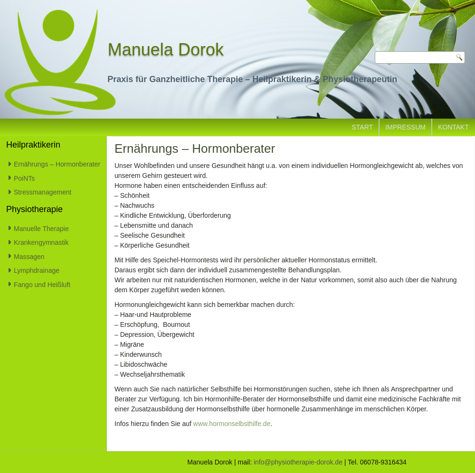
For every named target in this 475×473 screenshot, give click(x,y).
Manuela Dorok (166, 49)
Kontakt (453, 127)
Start (362, 127)
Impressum (405, 127)
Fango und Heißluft (42, 284)
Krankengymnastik (41, 242)
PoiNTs (24, 178)
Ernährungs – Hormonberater (57, 164)
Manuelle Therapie (41, 228)
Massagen (29, 256)
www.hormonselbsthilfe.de (232, 423)
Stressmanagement (42, 192)
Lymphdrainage (36, 270)
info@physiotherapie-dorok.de (298, 462)
